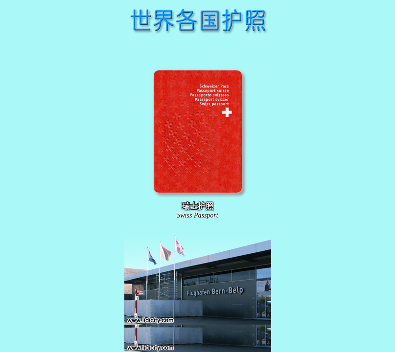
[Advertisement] (197, 51)
